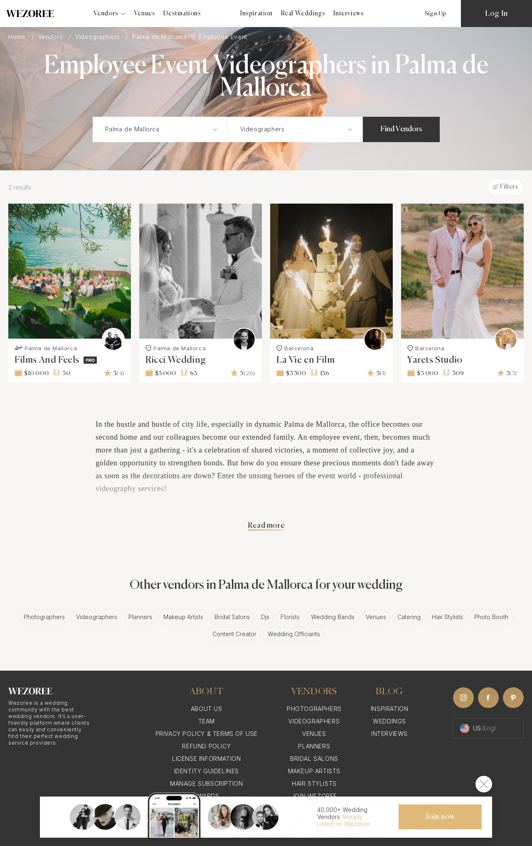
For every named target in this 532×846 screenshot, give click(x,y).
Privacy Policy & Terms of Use (206, 733)
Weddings (389, 721)
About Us (206, 708)
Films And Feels (47, 360)
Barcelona (294, 348)
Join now (440, 817)
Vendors (51, 36)
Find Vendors (401, 129)
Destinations (182, 13)
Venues (144, 13)
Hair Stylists (447, 616)
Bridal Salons (232, 616)
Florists (290, 616)
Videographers (98, 36)
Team (206, 721)
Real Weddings (303, 13)
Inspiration (256, 13)
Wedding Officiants (294, 633)
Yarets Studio (435, 360)
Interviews (348, 13)
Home (17, 36)
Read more (266, 525)
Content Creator (234, 633)
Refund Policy (206, 746)
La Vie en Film (305, 360)
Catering (409, 616)
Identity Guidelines (206, 771)
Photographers (44, 616)
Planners (140, 616)
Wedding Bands (333, 616)
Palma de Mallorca (160, 36)
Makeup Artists (183, 616)
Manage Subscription (206, 783)
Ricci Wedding (175, 360)
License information (206, 758)
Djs (265, 616)
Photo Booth (491, 616)
